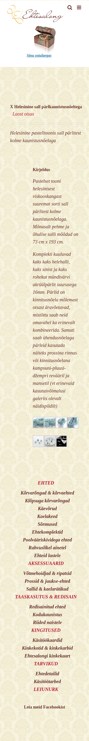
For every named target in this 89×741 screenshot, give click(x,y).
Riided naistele (47, 622)
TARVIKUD (46, 663)
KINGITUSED (46, 630)
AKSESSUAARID (46, 563)
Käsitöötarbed (47, 681)
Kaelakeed (47, 516)
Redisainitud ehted (47, 606)
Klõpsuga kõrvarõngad (47, 500)
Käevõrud (47, 508)
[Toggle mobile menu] (79, 7)
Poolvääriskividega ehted (47, 539)
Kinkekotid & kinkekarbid (47, 648)
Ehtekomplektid (47, 532)
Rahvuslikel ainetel (47, 547)
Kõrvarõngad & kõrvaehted (47, 492)
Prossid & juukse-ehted (47, 581)
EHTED (46, 482)
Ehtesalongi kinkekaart (47, 655)
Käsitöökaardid (47, 640)
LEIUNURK (46, 689)
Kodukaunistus (47, 614)
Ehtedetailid (47, 673)
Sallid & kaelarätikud (47, 589)
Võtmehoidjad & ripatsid (47, 573)
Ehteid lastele (47, 555)
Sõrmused (47, 524)
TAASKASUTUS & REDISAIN (46, 596)
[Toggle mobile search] (69, 7)
